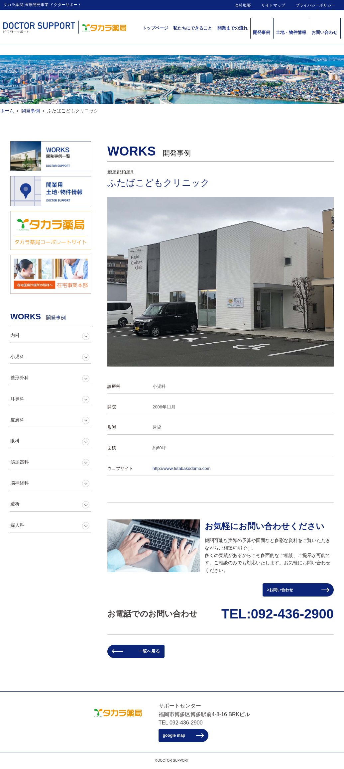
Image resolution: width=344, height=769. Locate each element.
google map (174, 735)
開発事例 (261, 32)
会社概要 (243, 5)
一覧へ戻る (149, 651)
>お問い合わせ (280, 590)
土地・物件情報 (291, 32)
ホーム (7, 110)
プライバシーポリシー (315, 5)
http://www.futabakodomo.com (181, 468)
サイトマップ (273, 5)
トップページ (155, 28)
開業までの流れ (232, 28)
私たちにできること (192, 28)
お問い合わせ (324, 32)
